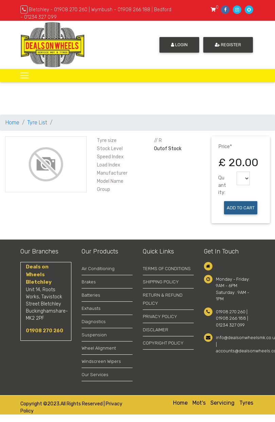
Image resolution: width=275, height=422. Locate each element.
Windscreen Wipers (101, 361)
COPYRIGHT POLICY (163, 343)
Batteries (91, 295)
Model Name (110, 181)
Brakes (89, 281)
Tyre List (37, 122)
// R (158, 140)
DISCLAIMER (155, 329)
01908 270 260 (44, 331)
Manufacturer (112, 173)
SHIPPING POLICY (161, 281)
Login (179, 44)
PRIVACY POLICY (160, 316)
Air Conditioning (98, 268)
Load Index (108, 165)
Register (228, 44)
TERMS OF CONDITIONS (167, 268)
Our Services (95, 374)
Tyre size (107, 140)
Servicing (222, 403)
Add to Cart (241, 207)
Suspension (94, 334)
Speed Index (110, 157)
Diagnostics (94, 321)
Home (12, 122)
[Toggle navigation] (24, 75)
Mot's (199, 403)
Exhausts (91, 308)
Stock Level (110, 149)
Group (103, 189)
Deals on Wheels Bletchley (39, 274)
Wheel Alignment (99, 348)
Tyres (246, 403)
